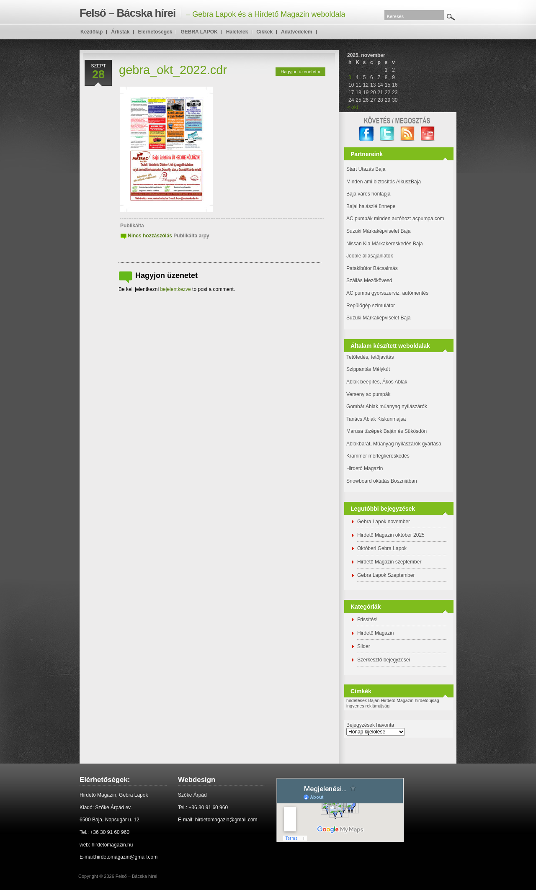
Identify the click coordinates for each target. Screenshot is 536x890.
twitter (387, 133)
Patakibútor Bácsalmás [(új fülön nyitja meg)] (372, 268)
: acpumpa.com (427, 218)
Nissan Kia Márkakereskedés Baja (384, 244)
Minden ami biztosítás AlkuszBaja (383, 182)
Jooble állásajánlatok (369, 256)
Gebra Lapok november (383, 522)
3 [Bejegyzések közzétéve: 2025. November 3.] (349, 77)
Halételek (237, 32)
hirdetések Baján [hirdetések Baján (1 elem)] (362, 700)
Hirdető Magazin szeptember (389, 562)
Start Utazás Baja (365, 169)
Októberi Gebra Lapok (382, 548)
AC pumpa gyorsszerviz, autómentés (387, 293)
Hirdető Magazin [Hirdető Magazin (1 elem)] (397, 700)
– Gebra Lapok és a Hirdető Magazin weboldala (212, 13)
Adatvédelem (296, 32)
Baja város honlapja (368, 194)
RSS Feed (407, 133)
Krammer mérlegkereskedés (378, 456)
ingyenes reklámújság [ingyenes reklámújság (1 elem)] (367, 705)
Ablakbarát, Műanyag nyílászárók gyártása (393, 444)
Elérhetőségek (155, 32)
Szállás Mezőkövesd (369, 280)
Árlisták (120, 32)
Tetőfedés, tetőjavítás (370, 357)
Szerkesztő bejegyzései (383, 660)
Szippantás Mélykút (368, 369)
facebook (366, 133)
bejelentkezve (175, 289)
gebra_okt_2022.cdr (173, 70)
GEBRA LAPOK (198, 32)
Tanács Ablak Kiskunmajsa (376, 419)
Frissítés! (367, 619)
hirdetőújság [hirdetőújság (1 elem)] (427, 700)
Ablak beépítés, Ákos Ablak (376, 382)
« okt (352, 107)
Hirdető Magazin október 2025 (391, 535)
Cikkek (264, 32)
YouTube (428, 133)
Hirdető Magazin (364, 468)
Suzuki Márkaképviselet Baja (378, 231)
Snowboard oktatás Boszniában (381, 481)
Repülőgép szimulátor (370, 306)
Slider (363, 646)
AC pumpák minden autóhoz (378, 218)
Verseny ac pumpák (369, 394)
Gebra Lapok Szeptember (386, 575)
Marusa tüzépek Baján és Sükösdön (386, 431)
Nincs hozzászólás (150, 236)
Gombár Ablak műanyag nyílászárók (386, 406)
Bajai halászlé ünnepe (370, 206)
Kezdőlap (91, 32)
